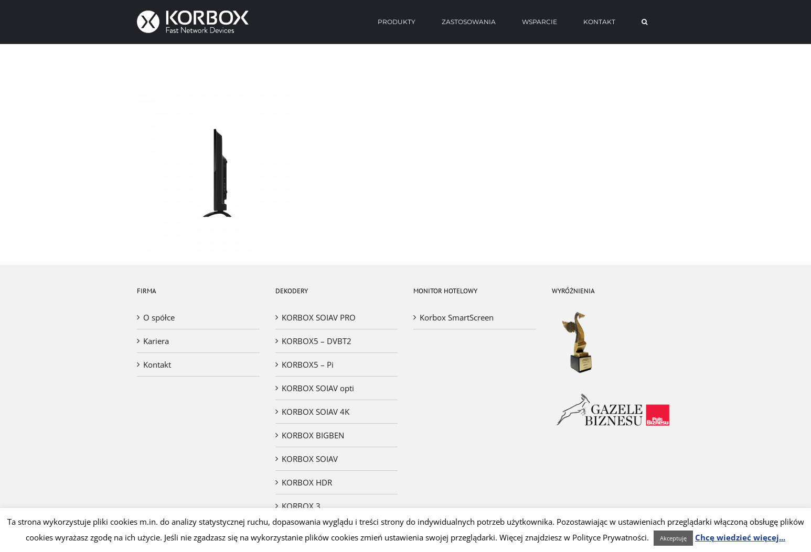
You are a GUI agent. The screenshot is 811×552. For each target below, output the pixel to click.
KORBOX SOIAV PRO (319, 317)
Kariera (156, 341)
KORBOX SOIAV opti (318, 388)
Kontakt (157, 364)
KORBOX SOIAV (310, 459)
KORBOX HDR (307, 482)
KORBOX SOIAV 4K (315, 411)
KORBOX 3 (301, 506)
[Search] (645, 22)
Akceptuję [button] (673, 538)
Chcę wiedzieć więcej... (740, 537)
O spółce (159, 317)
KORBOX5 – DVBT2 (316, 341)
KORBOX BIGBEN (313, 435)
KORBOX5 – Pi (308, 364)
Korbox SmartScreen (457, 317)
